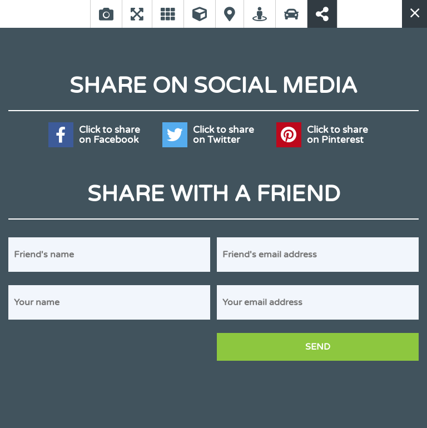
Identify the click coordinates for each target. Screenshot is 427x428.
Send (317, 346)
